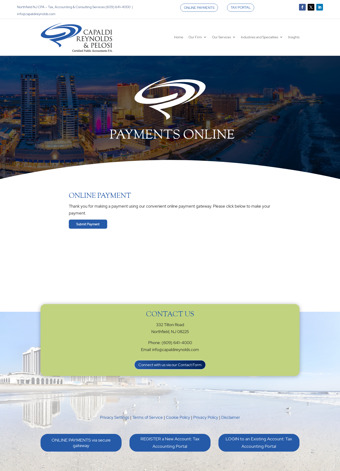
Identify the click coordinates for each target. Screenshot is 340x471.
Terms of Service (147, 417)
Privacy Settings (114, 417)
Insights (293, 37)
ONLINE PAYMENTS (199, 8)
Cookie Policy (178, 417)
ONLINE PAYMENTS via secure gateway (81, 442)
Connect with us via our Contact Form (170, 364)
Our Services (221, 37)
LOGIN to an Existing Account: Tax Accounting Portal (259, 442)
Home (178, 37)
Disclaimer (230, 417)
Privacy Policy (205, 417)
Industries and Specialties (259, 37)
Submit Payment (88, 224)
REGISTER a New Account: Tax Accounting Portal (170, 442)
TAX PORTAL (241, 7)
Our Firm (195, 37)
